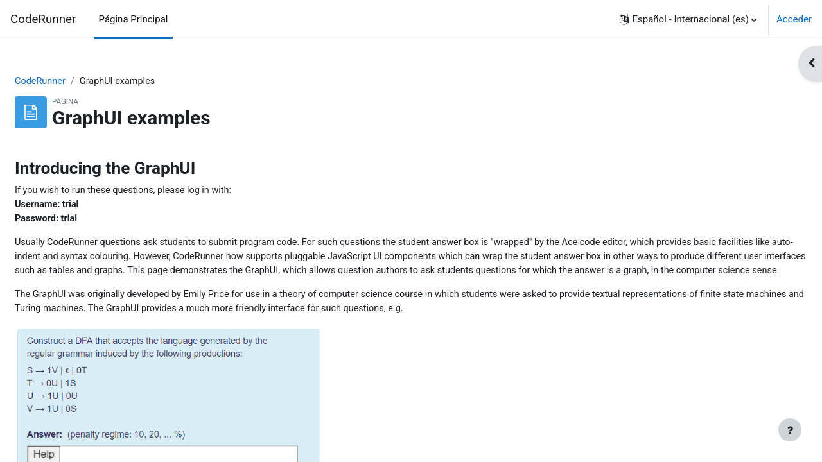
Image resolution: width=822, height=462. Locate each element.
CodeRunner (43, 19)
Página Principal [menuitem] (133, 19)
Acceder (794, 19)
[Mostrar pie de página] (789, 429)
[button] (688, 19)
